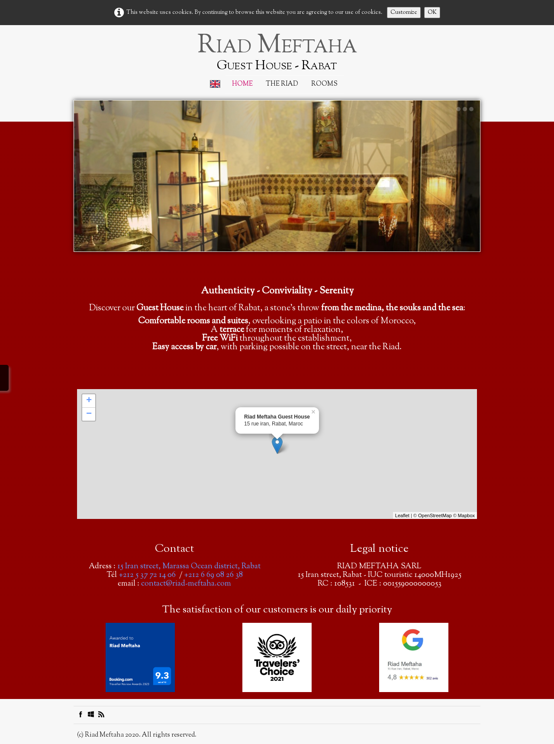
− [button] (89, 414)
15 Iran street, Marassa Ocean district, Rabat (189, 566)
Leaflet (402, 515)
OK (432, 12)
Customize (403, 12)
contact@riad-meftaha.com (186, 583)
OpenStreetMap (435, 515)
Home (242, 84)
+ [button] (89, 400)
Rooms (324, 84)
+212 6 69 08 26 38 (213, 575)
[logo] (277, 52)
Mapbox (466, 515)
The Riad (282, 84)
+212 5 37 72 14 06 (147, 575)
